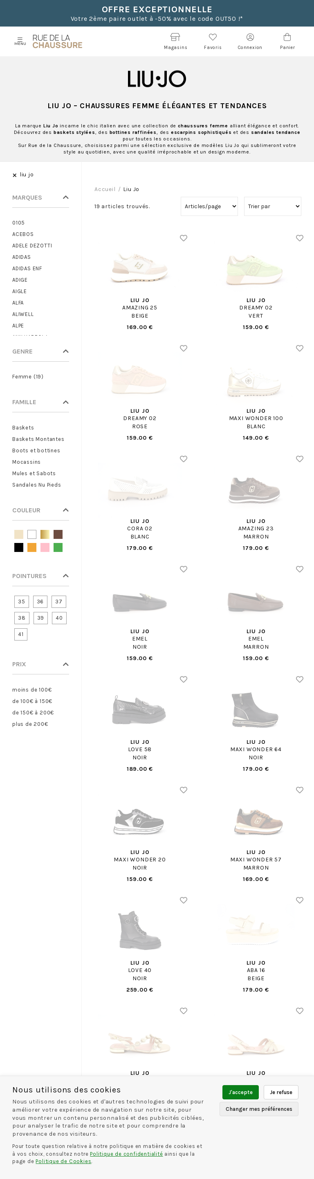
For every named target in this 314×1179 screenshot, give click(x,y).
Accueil (105, 189)
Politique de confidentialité (126, 1154)
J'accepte (241, 1092)
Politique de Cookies (63, 1161)
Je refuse (281, 1092)
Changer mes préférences (259, 1109)
